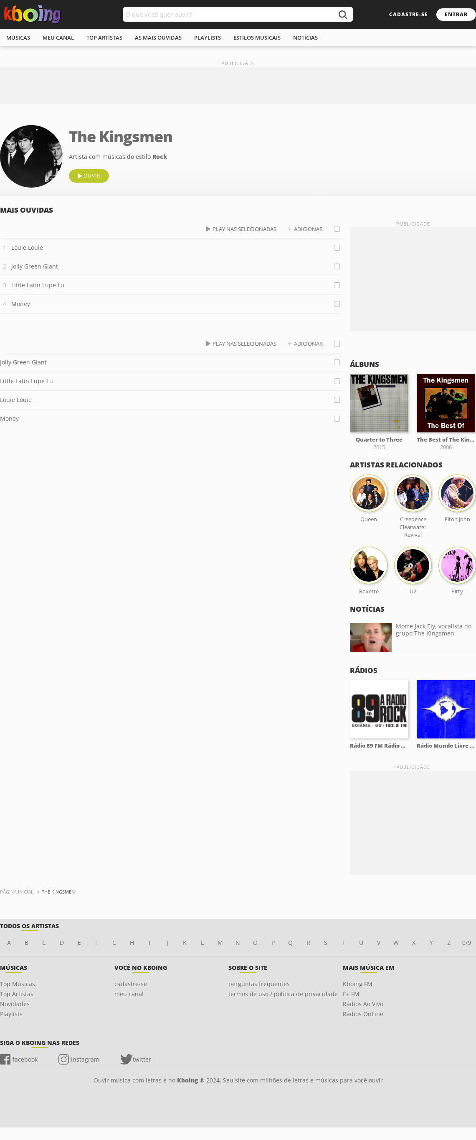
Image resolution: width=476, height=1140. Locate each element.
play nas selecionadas (244, 229)
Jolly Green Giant (34, 266)
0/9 (466, 943)
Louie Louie (27, 247)
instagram (85, 1059)
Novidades (15, 1004)
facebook (25, 1059)
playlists (207, 37)
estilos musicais (257, 37)
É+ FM (351, 994)
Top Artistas (16, 994)
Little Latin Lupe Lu (37, 285)
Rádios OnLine (363, 1014)
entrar (456, 14)
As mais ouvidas (158, 37)
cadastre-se (408, 14)
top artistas (104, 37)
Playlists (11, 1014)
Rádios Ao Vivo (363, 1004)
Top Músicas (17, 984)
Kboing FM (357, 984)
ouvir (92, 175)
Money (20, 304)
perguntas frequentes (259, 984)
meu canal (58, 37)
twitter (142, 1059)
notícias (305, 37)
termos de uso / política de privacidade (283, 994)
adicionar (308, 229)
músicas (18, 37)
